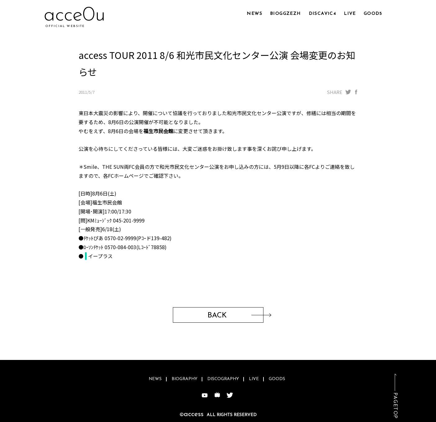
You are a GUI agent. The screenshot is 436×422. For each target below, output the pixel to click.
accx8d (73, 15)
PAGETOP (395, 406)
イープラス (100, 256)
